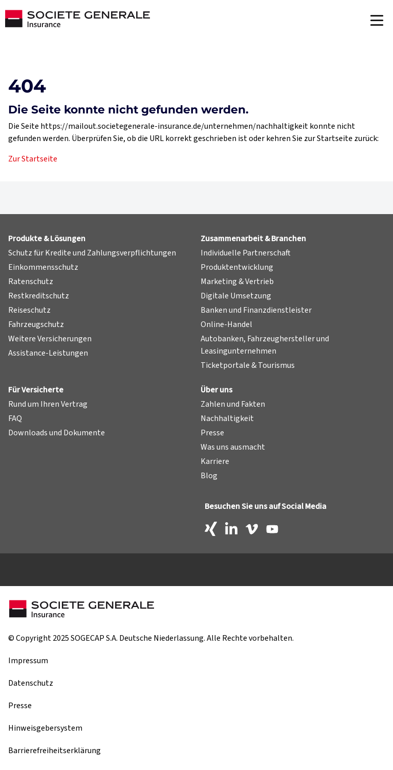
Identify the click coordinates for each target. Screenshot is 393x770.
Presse (212, 432)
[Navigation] (376, 20)
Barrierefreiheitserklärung (54, 750)
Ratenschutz (30, 281)
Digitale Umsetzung (236, 295)
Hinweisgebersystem (45, 728)
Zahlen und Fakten (233, 404)
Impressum (28, 660)
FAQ (15, 418)
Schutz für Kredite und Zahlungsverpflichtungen (92, 253)
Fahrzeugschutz (36, 324)
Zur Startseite (32, 159)
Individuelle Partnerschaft (246, 253)
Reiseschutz (29, 310)
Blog (209, 475)
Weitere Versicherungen (50, 338)
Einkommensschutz (43, 267)
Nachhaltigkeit (227, 418)
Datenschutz (30, 683)
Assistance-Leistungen (48, 353)
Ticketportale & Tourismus (248, 365)
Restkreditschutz (38, 295)
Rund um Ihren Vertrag (48, 404)
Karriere (215, 461)
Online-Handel (226, 324)
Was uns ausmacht (233, 447)
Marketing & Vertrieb (237, 281)
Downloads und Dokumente (56, 432)
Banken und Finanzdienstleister (256, 310)
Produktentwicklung (237, 267)
